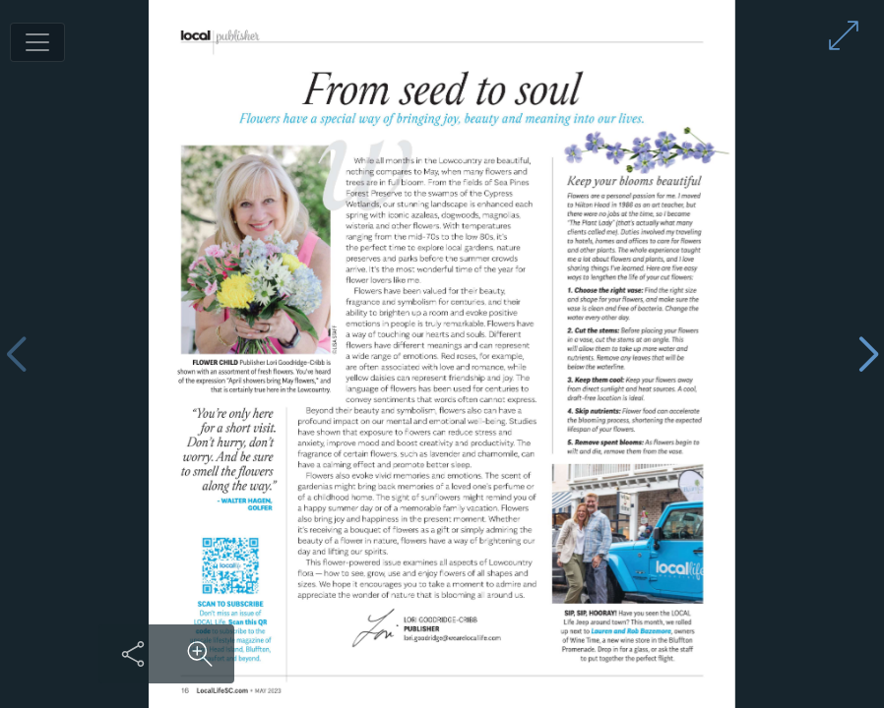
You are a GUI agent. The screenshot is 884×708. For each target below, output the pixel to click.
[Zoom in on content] (200, 654)
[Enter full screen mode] (843, 35)
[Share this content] (133, 654)
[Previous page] (16, 354)
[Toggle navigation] (37, 42)
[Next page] (868, 354)
